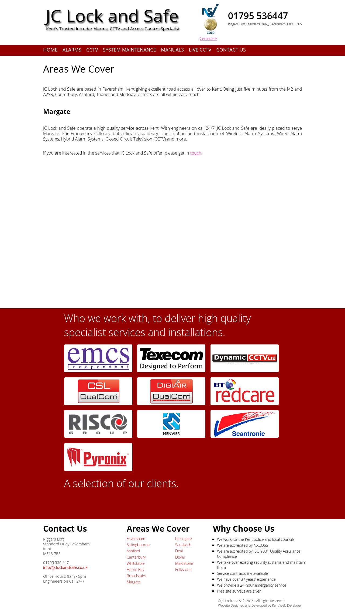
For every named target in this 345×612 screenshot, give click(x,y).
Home (50, 49)
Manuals (172, 49)
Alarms (72, 49)
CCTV (92, 49)
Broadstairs (136, 575)
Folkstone (183, 569)
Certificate (208, 38)
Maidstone (184, 563)
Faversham (136, 538)
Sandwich (183, 544)
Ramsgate (183, 538)
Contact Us (231, 49)
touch (195, 153)
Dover (180, 557)
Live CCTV (200, 49)
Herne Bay (135, 569)
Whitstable (135, 563)
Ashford (133, 550)
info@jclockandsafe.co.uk (65, 567)
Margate (134, 581)
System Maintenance (129, 49)
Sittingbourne (138, 544)
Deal (179, 550)
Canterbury (136, 557)
